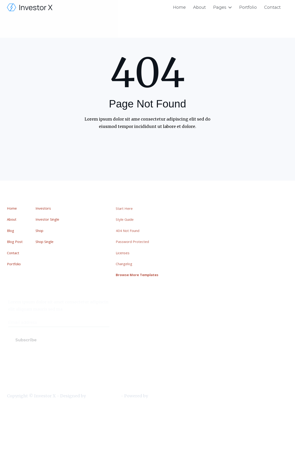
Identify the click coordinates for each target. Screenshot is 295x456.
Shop (40, 230)
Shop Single (45, 241)
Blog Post (15, 241)
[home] (30, 7)
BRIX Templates (103, 395)
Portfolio (248, 7)
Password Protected (133, 241)
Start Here (125, 209)
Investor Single (47, 219)
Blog (10, 230)
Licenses (124, 252)
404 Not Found (129, 230)
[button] (222, 7)
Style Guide (126, 220)
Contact (272, 7)
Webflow (157, 395)
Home (179, 7)
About (199, 7)
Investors (43, 208)
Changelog (125, 263)
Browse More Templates (138, 274)
